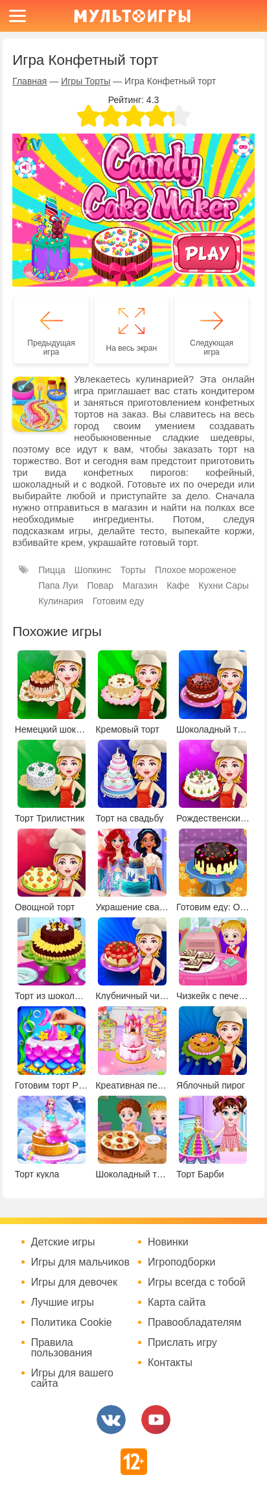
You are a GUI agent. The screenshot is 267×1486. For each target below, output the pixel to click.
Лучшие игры (62, 1302)
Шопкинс (93, 569)
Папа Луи (58, 585)
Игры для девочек (74, 1282)
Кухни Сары (223, 585)
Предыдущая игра (51, 347)
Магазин (139, 585)
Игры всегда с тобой (197, 1282)
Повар (100, 585)
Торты (133, 569)
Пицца (51, 569)
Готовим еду (119, 601)
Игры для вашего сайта (72, 1378)
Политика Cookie (71, 1322)
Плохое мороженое (196, 569)
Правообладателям (195, 1322)
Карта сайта (176, 1302)
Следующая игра (211, 347)
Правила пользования (62, 1348)
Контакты (170, 1363)
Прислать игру (182, 1343)
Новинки (168, 1242)
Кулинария (61, 601)
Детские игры (63, 1242)
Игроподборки (182, 1262)
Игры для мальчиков (80, 1262)
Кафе (178, 585)
